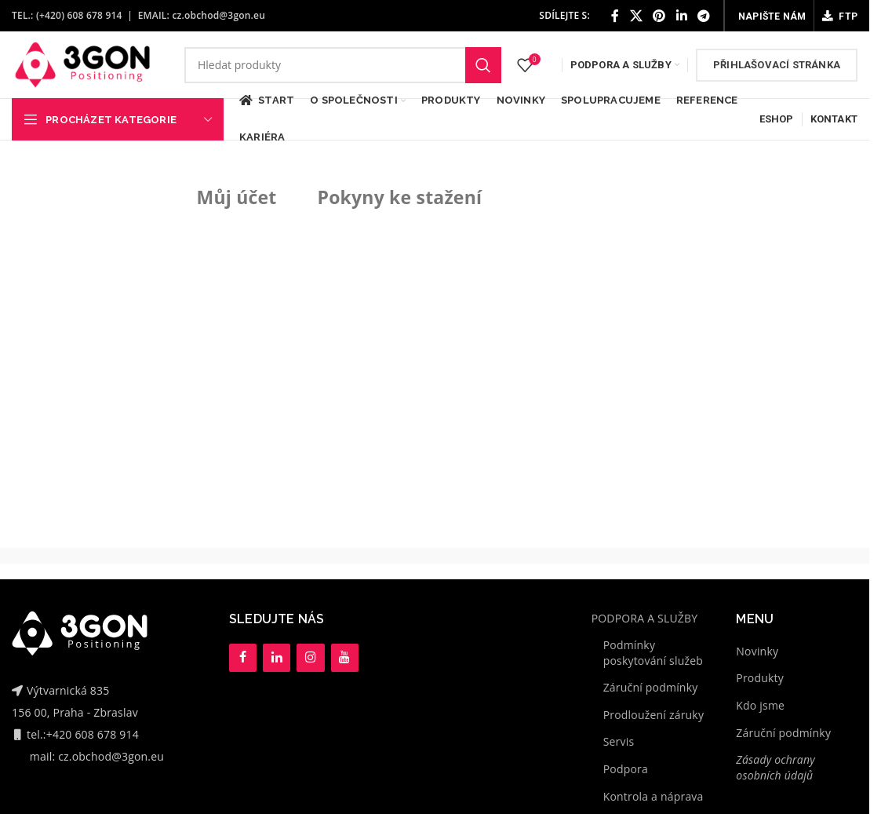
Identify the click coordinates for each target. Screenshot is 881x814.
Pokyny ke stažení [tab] (400, 197)
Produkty (760, 677)
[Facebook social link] (615, 15)
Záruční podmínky (650, 687)
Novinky (757, 651)
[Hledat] (342, 65)
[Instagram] (310, 658)
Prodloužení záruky (653, 714)
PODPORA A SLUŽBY (645, 618)
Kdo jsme (760, 705)
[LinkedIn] (276, 658)
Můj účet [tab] (237, 197)
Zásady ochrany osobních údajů (775, 767)
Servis (619, 741)
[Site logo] (82, 63)
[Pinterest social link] (659, 15)
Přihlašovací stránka (776, 65)
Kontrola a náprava (653, 796)
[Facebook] (243, 658)
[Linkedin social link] (682, 15)
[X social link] (636, 15)
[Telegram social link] (703, 15)
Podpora (625, 768)
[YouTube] (345, 658)
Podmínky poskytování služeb (653, 652)
